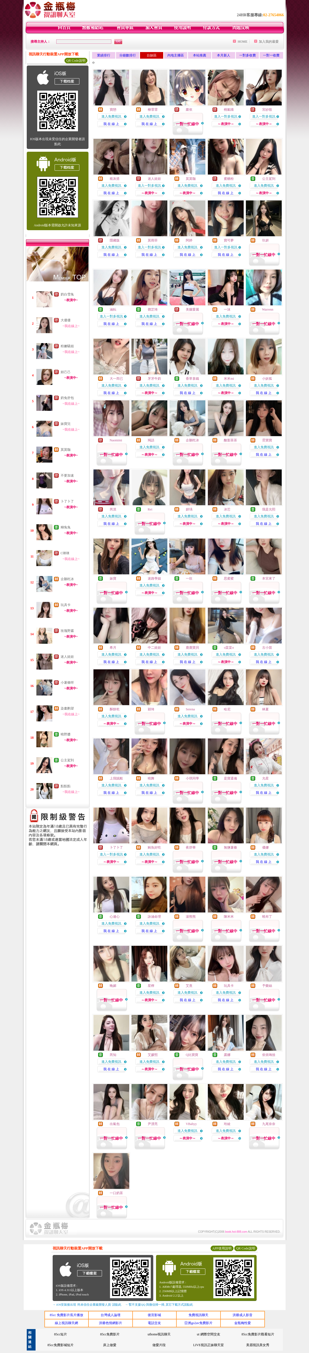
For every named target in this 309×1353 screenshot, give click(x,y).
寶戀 (113, 110)
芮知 (113, 1055)
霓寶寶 (267, 440)
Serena (190, 709)
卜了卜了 (67, 501)
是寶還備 (230, 778)
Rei (150, 509)
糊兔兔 (66, 527)
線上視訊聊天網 (66, 1323)
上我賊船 (116, 778)
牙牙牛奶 (154, 379)
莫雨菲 (153, 240)
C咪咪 (65, 553)
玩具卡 (66, 605)
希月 (113, 648)
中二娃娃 (154, 648)
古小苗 (267, 648)
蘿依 (189, 110)
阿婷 (189, 240)
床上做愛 (109, 1345)
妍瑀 (189, 509)
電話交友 (154, 1323)
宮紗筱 (267, 110)
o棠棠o (229, 648)
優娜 (265, 847)
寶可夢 (229, 240)
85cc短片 (60, 1334)
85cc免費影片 (110, 1334)
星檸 (151, 986)
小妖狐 (267, 379)
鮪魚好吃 (154, 847)
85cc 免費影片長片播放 (66, 1315)
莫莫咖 (66, 450)
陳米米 (229, 917)
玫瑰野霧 (67, 631)
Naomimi (116, 440)
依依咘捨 (268, 1055)
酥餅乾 (115, 709)
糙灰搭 (115, 179)
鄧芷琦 (153, 309)
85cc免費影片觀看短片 (257, 1334)
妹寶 (113, 578)
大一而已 (116, 379)
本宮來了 (268, 578)
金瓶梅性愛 (242, 1323)
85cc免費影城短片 (60, 1345)
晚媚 (113, 986)
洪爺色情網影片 (110, 1323)
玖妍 (265, 240)
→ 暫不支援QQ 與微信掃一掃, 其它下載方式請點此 (159, 1304)
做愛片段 (159, 1345)
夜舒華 (191, 847)
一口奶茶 (116, 1193)
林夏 (265, 709)
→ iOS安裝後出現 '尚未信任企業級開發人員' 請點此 (87, 1304)
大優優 (66, 320)
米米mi (229, 379)
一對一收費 (271, 55)
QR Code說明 (75, 61)
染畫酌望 (67, 708)
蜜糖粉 (229, 179)
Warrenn (267, 309)
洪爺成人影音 (242, 1315)
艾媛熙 (153, 1055)
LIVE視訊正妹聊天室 (208, 1345)
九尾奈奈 (268, 1124)
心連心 (115, 917)
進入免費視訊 (111, 116)
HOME (242, 42)
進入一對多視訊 (225, 116)
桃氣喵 (229, 110)
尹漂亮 (153, 1124)
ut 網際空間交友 (208, 1334)
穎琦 (151, 709)
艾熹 (189, 986)
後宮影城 (154, 1315)
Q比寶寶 (192, 1055)
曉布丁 (267, 917)
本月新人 (223, 55)
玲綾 (227, 1124)
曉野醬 (66, 734)
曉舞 (151, 778)
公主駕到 (67, 760)
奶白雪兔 (67, 294)
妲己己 (66, 372)
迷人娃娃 (67, 657)
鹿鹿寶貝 (192, 648)
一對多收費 (247, 55)
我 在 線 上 (111, 124)
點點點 (66, 786)
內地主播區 (175, 55)
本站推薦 (199, 55)
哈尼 (227, 709)
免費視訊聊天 (198, 1315)
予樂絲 (267, 986)
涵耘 (113, 309)
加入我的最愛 (269, 42)
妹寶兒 (66, 424)
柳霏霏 (153, 110)
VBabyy (191, 1124)
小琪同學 (192, 778)
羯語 (151, 440)
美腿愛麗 (192, 309)
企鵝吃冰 (67, 579)
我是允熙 (268, 509)
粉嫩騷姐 (67, 346)
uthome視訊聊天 (159, 1334)
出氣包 (115, 1124)
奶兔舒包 (67, 398)
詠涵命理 (154, 917)
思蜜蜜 (229, 578)
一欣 (189, 578)
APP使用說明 (222, 1248)
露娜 (227, 1055)
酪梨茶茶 (230, 440)
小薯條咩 (67, 682)
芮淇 (113, 509)
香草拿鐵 (192, 379)
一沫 (227, 309)
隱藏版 (115, 240)
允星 (265, 778)
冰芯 (227, 509)
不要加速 (67, 475)
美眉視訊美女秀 (257, 1345)
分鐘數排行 (127, 55)
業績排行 (103, 55)
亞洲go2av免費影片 (198, 1323)
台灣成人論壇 (110, 1315)
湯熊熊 (191, 917)
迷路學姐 (154, 578)
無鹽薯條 (230, 847)
